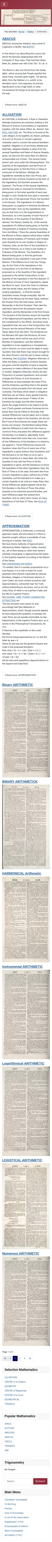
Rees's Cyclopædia (14, 1530)
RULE (4, 132)
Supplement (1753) (14, 1522)
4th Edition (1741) (13, 1535)
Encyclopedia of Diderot (16, 1526)
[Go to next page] (24, 1358)
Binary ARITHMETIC (17, 685)
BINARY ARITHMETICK (20, 782)
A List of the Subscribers (17, 1517)
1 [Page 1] (15, 1358)
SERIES (28, 564)
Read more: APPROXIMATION (20, 675)
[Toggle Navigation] (4, 4)
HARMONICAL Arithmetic (21, 873)
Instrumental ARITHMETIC (22, 967)
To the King (10, 1504)
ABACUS (9, 39)
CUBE (18, 597)
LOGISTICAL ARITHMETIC (22, 1160)
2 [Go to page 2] (20, 1358)
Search (40, 1481)
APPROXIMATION (16, 526)
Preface (8, 1508)
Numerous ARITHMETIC (20, 1253)
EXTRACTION (8, 600)
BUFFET (30, 47)
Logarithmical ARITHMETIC (23, 1063)
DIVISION (22, 358)
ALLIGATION (11, 114)
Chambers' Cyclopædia (16, 1499)
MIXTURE (13, 132)
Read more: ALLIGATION (18, 516)
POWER (26, 597)
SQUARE (10, 597)
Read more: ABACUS (16, 104)
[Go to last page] (30, 1358)
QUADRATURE (38, 597)
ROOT (29, 540)
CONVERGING (13, 564)
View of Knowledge (14, 1513)
